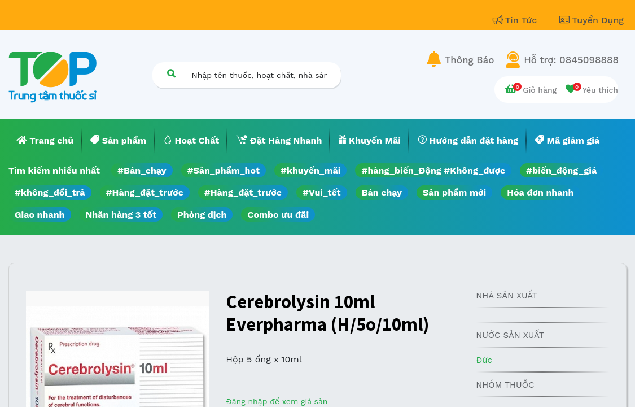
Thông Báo (469, 59)
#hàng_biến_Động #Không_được (433, 170)
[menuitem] (45, 141)
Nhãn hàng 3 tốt (121, 214)
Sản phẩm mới (454, 192)
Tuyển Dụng (591, 20)
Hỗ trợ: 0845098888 (571, 59)
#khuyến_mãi (310, 170)
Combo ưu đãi (278, 214)
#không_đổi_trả (50, 192)
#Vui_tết (322, 192)
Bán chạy (382, 192)
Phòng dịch (201, 214)
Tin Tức (516, 20)
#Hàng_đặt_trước (144, 192)
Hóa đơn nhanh (540, 192)
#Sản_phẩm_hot (223, 170)
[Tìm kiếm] (171, 73)
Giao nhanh (40, 214)
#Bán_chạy (142, 170)
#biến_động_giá (561, 170)
